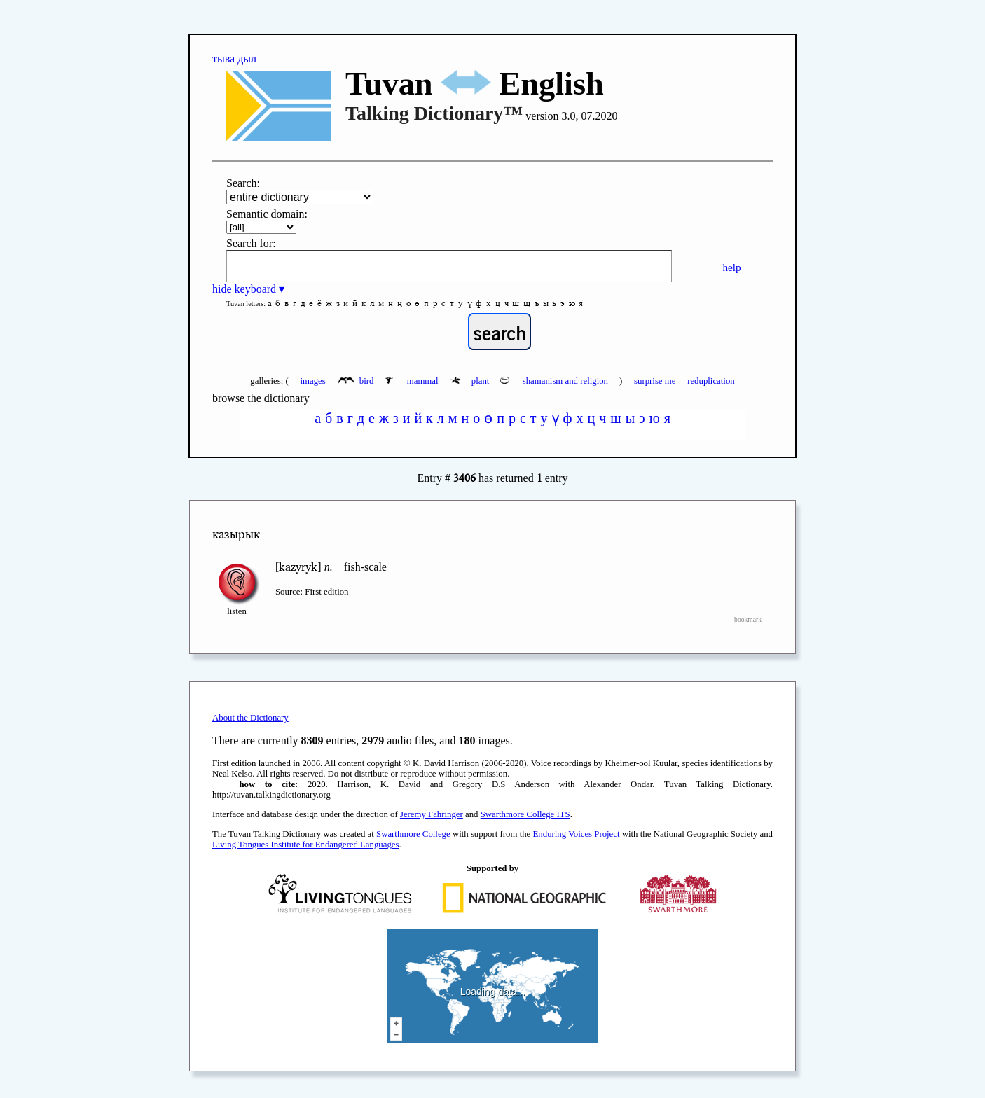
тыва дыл (234, 58)
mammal (412, 381)
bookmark (748, 619)
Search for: (251, 243)
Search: (243, 183)
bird (357, 381)
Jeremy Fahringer (431, 814)
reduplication (711, 381)
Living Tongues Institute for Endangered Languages (305, 844)
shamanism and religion (555, 381)
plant (471, 381)
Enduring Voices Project (576, 834)
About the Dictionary (250, 718)
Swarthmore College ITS (525, 814)
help (731, 267)
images (312, 381)
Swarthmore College (413, 834)
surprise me (654, 381)
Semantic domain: (267, 214)
